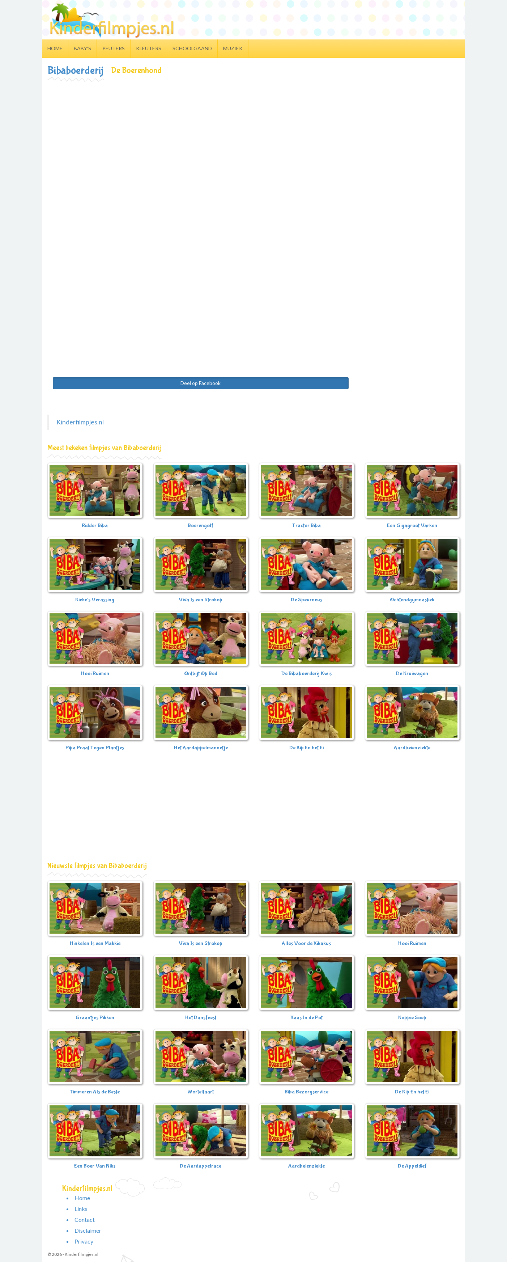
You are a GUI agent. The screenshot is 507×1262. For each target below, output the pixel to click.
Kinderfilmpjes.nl (80, 422)
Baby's (82, 48)
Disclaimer (87, 1230)
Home (55, 48)
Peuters (113, 48)
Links (81, 1208)
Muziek (233, 48)
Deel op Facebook (200, 383)
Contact (84, 1219)
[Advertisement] (253, 136)
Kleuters (148, 48)
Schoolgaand (192, 48)
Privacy (83, 1241)
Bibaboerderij (75, 70)
